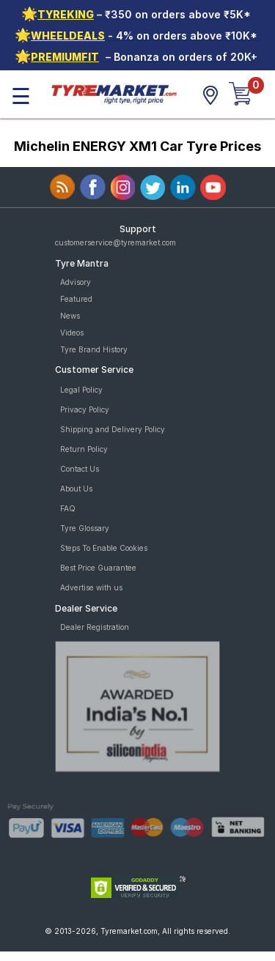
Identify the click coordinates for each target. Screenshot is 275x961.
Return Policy (84, 449)
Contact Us (79, 468)
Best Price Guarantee (98, 567)
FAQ (68, 508)
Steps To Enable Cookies (103, 547)
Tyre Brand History (94, 349)
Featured (76, 298)
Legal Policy (81, 389)
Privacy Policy (84, 409)
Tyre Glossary (84, 528)
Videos (72, 332)
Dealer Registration (94, 627)
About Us (76, 488)
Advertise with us (91, 587)
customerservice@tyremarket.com (115, 242)
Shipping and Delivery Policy (112, 429)
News (70, 315)
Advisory (75, 282)
